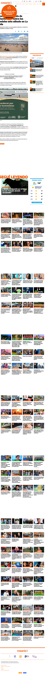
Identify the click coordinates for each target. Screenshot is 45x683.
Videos (40, 4)
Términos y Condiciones (5, 666)
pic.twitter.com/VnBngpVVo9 (9, 77)
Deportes (34, 4)
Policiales (30, 4)
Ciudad (23, 4)
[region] (22, 9)
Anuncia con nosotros (5, 670)
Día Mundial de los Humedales (7, 56)
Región (26, 4)
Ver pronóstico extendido (36, 202)
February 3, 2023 (13, 78)
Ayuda (2, 667)
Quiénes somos (3, 665)
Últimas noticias (18, 4)
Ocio (37, 4)
